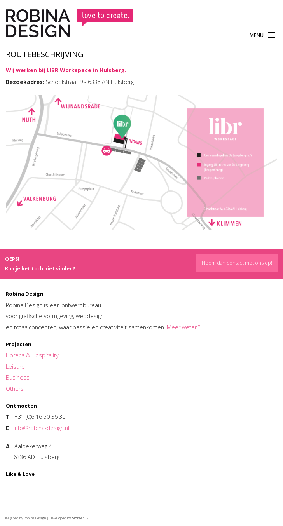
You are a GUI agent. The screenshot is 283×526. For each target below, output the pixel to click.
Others (15, 388)
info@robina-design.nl (41, 428)
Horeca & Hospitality (32, 355)
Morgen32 (80, 518)
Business (18, 377)
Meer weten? (183, 327)
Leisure (15, 366)
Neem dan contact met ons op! (237, 263)
